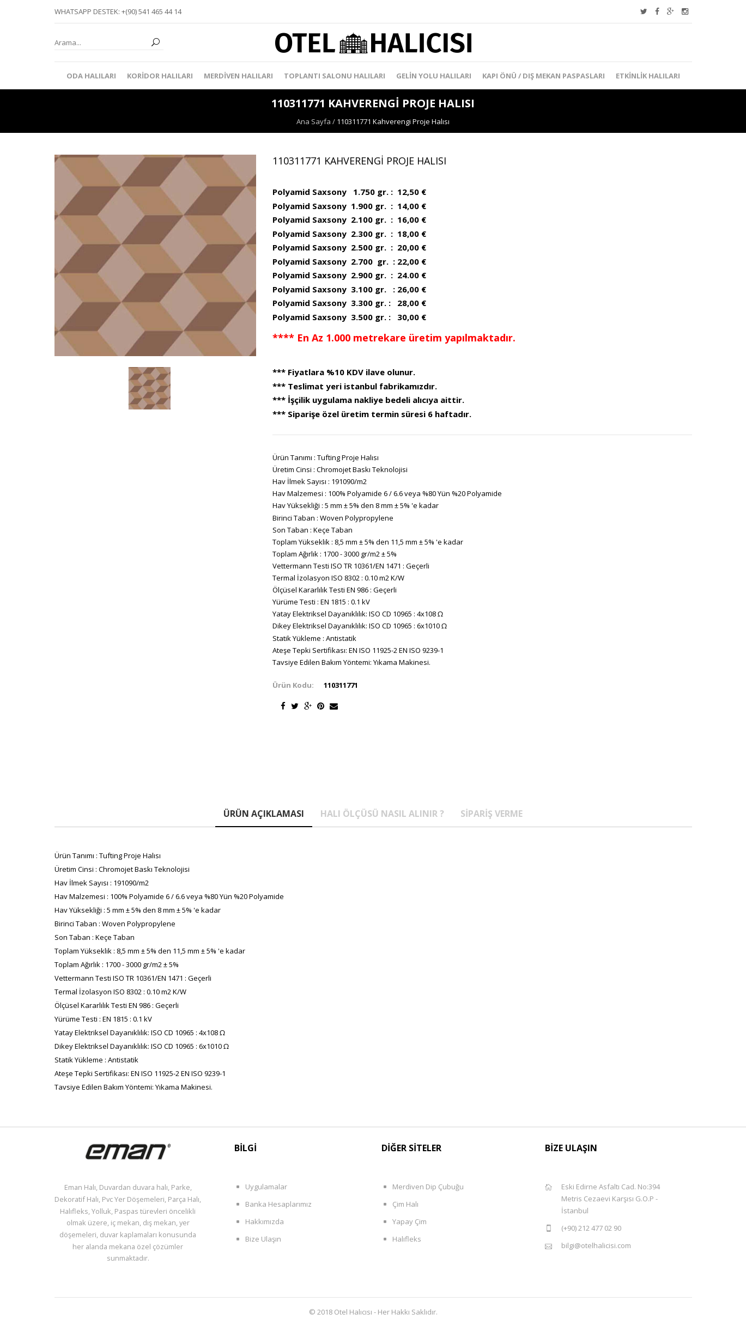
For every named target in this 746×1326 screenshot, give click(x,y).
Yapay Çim (404, 1221)
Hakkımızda (259, 1221)
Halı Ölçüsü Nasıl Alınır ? (382, 814)
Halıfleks (401, 1239)
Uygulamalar (260, 1187)
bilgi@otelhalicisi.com (588, 1245)
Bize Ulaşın (257, 1239)
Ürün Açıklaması (263, 814)
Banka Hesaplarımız (273, 1204)
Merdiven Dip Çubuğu (422, 1187)
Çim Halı (400, 1204)
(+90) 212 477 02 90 (583, 1228)
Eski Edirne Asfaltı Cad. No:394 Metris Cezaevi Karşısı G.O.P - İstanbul (602, 1198)
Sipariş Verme (491, 814)
